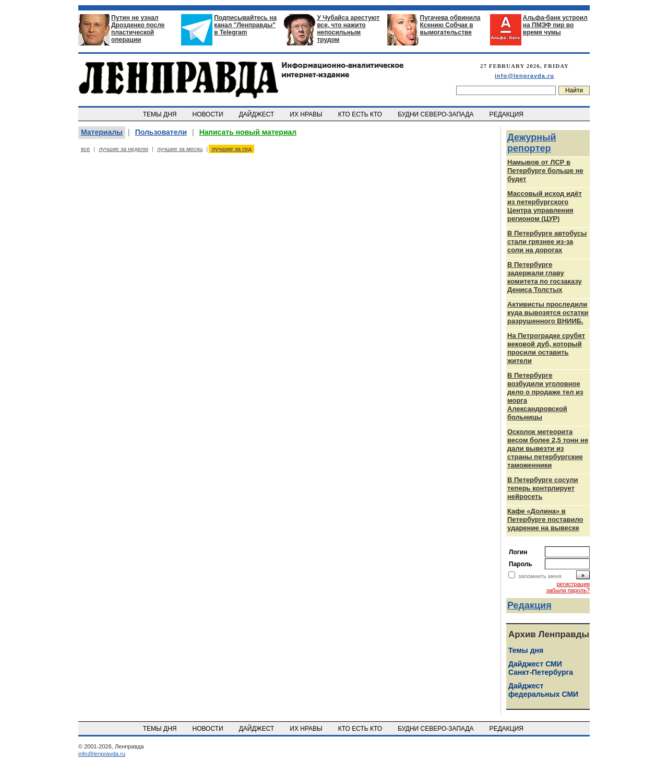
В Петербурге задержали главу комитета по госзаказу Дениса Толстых (544, 277)
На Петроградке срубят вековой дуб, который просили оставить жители (546, 348)
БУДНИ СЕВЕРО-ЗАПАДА (436, 114)
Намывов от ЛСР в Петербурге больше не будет (545, 170)
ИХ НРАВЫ (307, 114)
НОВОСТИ (209, 114)
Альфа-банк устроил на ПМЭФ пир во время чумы (555, 25)
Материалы (102, 132)
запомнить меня (540, 576)
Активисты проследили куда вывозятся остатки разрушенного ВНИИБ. (547, 312)
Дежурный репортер (531, 143)
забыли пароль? (568, 590)
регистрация (573, 584)
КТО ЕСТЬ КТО (361, 114)
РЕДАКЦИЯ (507, 114)
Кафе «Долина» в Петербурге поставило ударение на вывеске (545, 519)
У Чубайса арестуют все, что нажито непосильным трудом (348, 28)
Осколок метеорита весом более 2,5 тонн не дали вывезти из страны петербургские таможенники (547, 448)
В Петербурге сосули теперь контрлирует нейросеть (542, 488)
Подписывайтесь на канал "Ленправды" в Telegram (245, 25)
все (85, 149)
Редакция (529, 605)
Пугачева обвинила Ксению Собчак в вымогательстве (450, 25)
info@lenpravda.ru (524, 76)
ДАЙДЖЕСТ (257, 114)
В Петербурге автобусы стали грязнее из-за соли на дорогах (547, 241)
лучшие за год (231, 149)
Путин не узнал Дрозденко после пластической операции (137, 28)
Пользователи (161, 132)
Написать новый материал (248, 132)
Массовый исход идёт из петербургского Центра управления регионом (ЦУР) (544, 206)
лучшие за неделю (123, 149)
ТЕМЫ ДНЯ (160, 114)
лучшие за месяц (179, 149)
